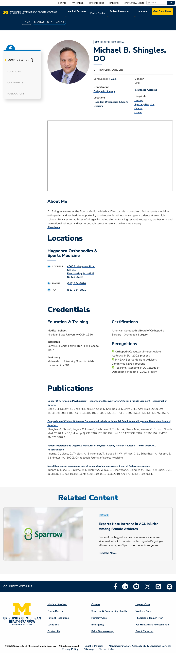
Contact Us (53, 631)
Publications (16, 93)
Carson (138, 112)
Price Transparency (102, 631)
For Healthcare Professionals (152, 624)
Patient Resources (120, 11)
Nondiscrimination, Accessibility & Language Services (140, 646)
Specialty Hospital (144, 104)
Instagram (158, 586)
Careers (113, 3)
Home (27, 22)
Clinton (138, 108)
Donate (62, 3)
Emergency (97, 624)
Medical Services (76, 11)
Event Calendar (144, 631)
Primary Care (99, 618)
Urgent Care (142, 604)
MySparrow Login (134, 3)
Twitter (147, 586)
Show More (53, 227)
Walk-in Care (143, 611)
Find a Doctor (97, 13)
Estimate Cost (96, 3)
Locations (142, 11)
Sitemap (89, 649)
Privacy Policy (70, 649)
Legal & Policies (94, 646)
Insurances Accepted (145, 89)
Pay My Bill (77, 3)
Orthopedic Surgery (104, 91)
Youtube (136, 586)
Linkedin (125, 586)
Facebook (115, 586)
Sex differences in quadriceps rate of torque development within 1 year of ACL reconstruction (98, 466)
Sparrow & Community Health (109, 611)
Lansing (138, 100)
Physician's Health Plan (149, 618)
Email (170, 586)
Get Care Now (162, 11)
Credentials (15, 82)
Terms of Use (106, 649)
